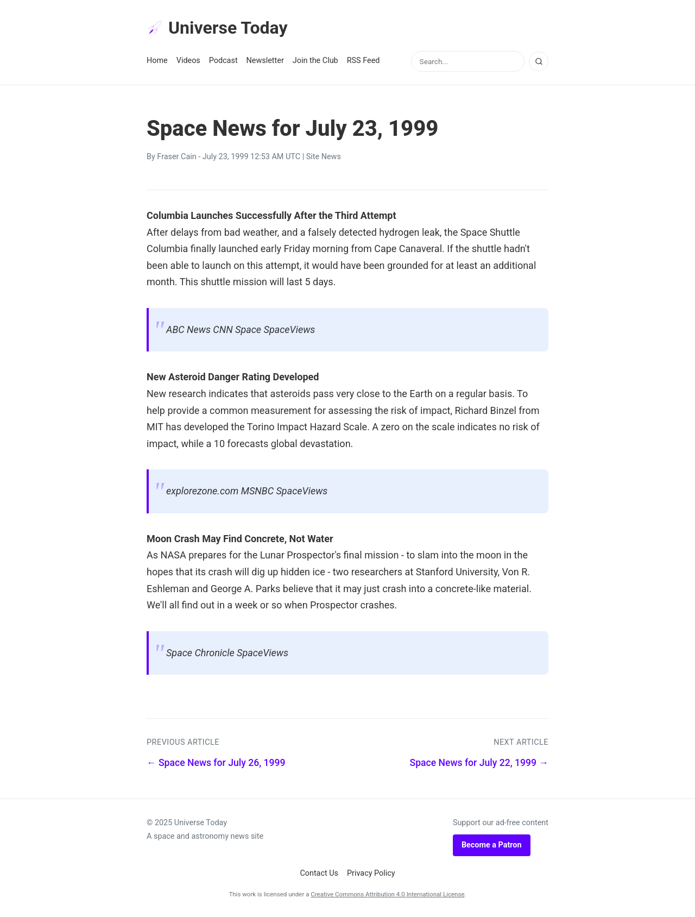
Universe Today (217, 27)
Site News (323, 156)
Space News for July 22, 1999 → (479, 762)
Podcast (223, 60)
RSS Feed (363, 60)
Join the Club (315, 60)
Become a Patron (492, 845)
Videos (188, 60)
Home (157, 60)
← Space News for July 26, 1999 (216, 762)
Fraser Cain (176, 156)
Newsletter (265, 60)
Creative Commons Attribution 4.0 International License (387, 894)
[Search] (538, 61)
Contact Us (319, 873)
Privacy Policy (371, 873)
